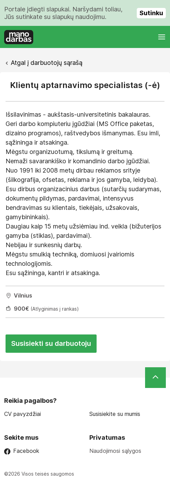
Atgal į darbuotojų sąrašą (46, 62)
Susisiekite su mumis (114, 414)
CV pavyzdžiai (22, 414)
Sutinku (151, 13)
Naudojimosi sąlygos (115, 450)
